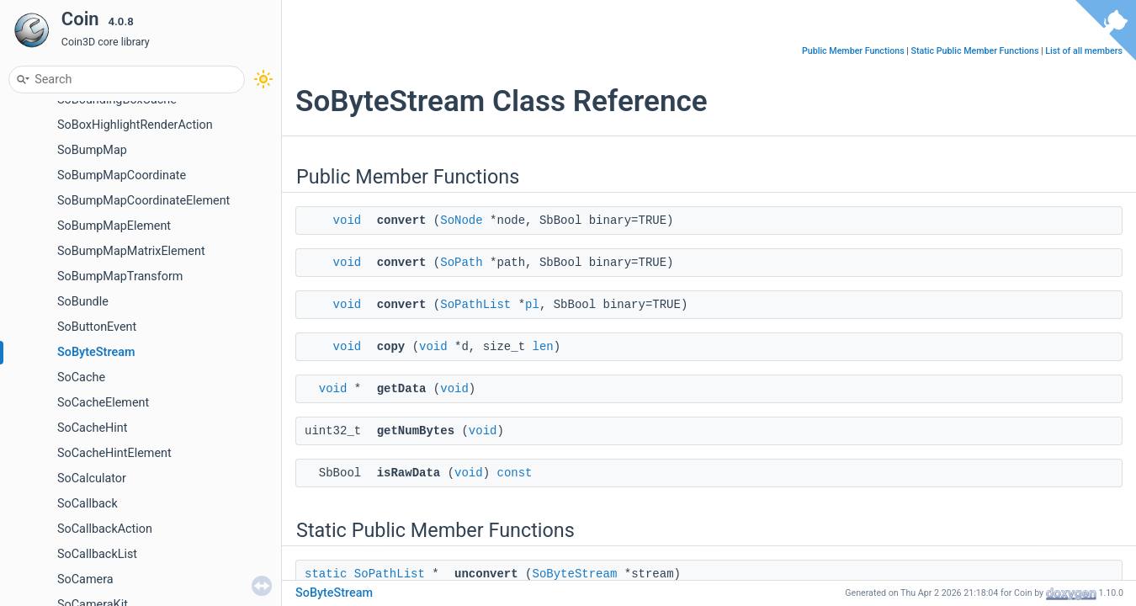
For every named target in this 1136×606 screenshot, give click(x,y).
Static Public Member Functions (975, 50)
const (514, 473)
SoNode (461, 220)
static (326, 574)
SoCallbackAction (104, 529)
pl (532, 304)
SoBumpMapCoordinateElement (143, 201)
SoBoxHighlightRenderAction (135, 125)
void (347, 220)
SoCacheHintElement (114, 453)
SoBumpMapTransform (120, 276)
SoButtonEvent (96, 327)
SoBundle (83, 302)
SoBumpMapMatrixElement (131, 251)
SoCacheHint (92, 428)
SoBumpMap (92, 150)
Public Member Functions (853, 50)
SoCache (81, 377)
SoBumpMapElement (114, 226)
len (542, 347)
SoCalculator (91, 478)
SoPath (461, 262)
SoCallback (87, 504)
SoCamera (85, 579)
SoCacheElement (103, 403)
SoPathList (475, 304)
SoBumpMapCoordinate (121, 175)
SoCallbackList (97, 554)
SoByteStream (96, 352)
